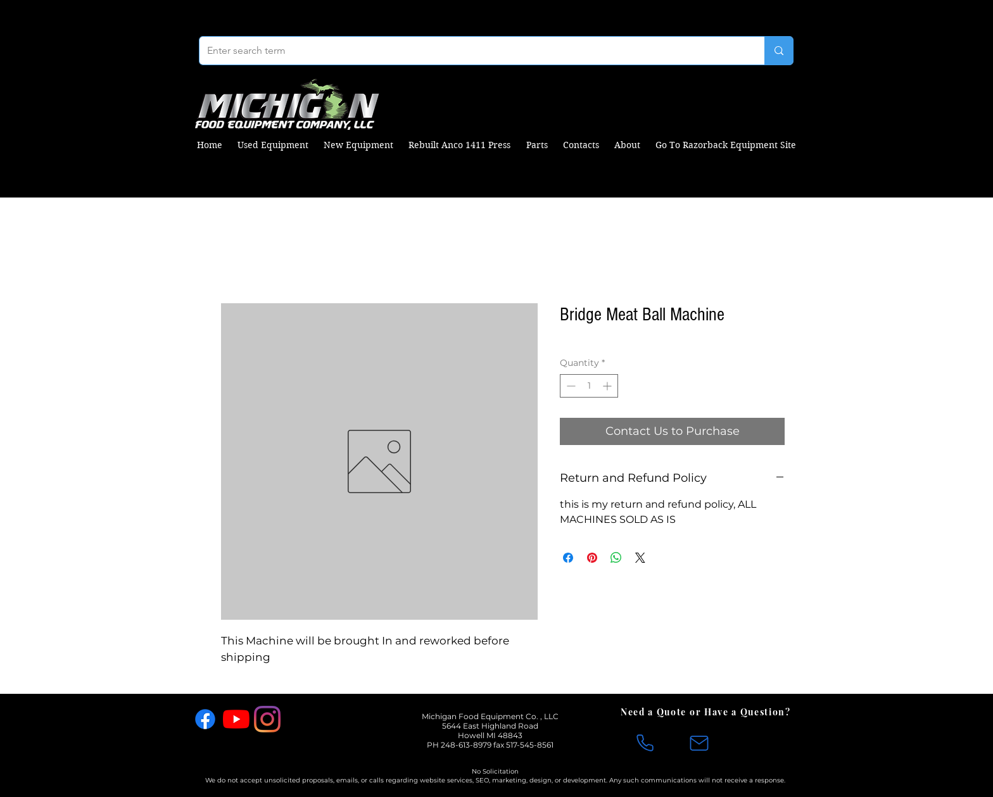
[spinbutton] (589, 386)
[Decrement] (570, 386)
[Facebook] (205, 719)
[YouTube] (236, 719)
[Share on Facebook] (568, 557)
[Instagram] (267, 719)
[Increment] (608, 386)
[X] (298, 719)
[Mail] (699, 743)
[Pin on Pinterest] (592, 557)
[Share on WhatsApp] (616, 557)
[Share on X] (640, 557)
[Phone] (644, 743)
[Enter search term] (472, 51)
